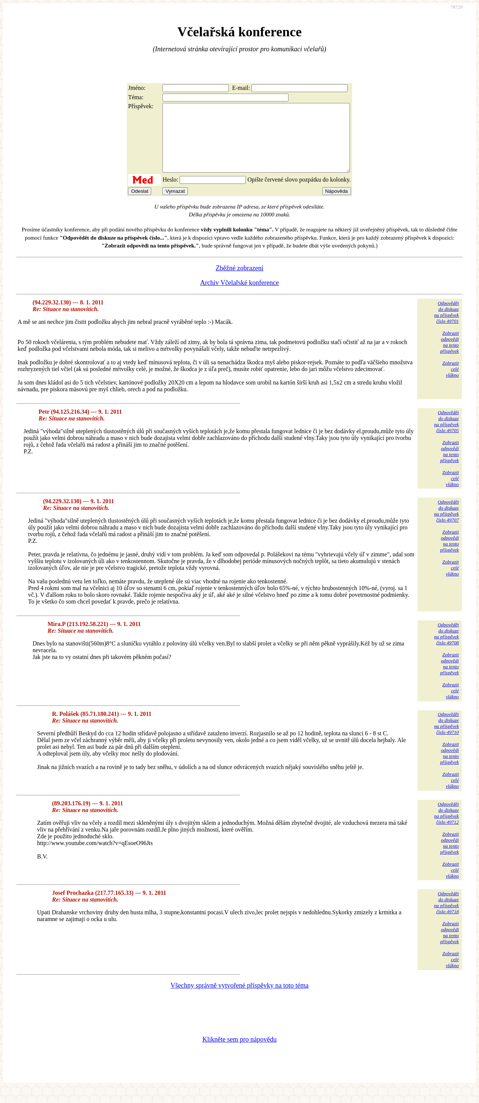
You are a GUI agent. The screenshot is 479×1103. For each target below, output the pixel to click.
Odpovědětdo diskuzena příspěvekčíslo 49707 (446, 524)
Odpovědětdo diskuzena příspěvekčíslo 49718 (446, 916)
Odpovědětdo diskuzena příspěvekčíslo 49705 (446, 435)
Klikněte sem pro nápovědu (239, 1053)
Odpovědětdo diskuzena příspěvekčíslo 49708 (446, 647)
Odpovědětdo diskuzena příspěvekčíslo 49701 (446, 325)
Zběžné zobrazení (239, 281)
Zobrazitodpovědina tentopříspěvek (449, 355)
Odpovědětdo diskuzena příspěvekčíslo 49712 (446, 826)
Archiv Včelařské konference (239, 296)
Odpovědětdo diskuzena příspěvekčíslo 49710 (446, 736)
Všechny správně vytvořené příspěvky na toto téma (240, 999)
